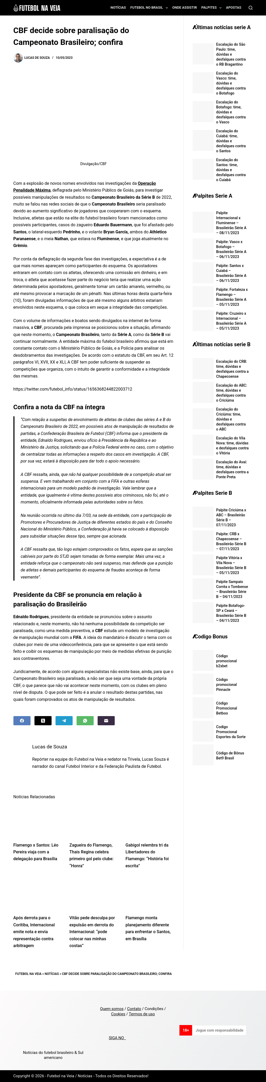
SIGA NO (117, 1038)
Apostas (233, 7)
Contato (134, 1008)
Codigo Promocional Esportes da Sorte (231, 732)
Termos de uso (142, 1014)
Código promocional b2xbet (226, 661)
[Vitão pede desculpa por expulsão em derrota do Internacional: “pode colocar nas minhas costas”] (93, 893)
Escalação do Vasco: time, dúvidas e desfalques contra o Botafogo (231, 83)
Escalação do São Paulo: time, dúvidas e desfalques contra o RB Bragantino (231, 54)
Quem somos (111, 1008)
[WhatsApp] (85, 720)
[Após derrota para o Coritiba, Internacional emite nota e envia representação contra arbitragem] (37, 893)
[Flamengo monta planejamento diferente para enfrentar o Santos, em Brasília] (150, 893)
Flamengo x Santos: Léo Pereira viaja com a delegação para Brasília (35, 852)
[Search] (251, 8)
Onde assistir (184, 7)
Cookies (118, 1014)
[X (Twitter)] (43, 720)
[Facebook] (22, 720)
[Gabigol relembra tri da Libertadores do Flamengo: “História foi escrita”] (150, 821)
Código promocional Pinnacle (226, 684)
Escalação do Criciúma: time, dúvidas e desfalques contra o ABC (231, 419)
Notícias (118, 7)
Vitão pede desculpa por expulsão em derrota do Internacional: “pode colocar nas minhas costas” (92, 931)
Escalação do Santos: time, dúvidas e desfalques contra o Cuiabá (231, 170)
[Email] (106, 720)
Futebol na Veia (28, 974)
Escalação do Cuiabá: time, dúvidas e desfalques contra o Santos (231, 141)
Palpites (212, 8)
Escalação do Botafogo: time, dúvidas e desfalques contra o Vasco (231, 112)
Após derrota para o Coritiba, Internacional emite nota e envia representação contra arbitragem (34, 931)
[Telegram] (64, 720)
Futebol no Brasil (150, 8)
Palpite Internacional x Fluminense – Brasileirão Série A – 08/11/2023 (231, 223)
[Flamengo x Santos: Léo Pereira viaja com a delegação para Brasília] (37, 821)
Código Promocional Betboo (226, 708)
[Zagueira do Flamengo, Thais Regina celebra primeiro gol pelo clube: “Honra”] (93, 821)
